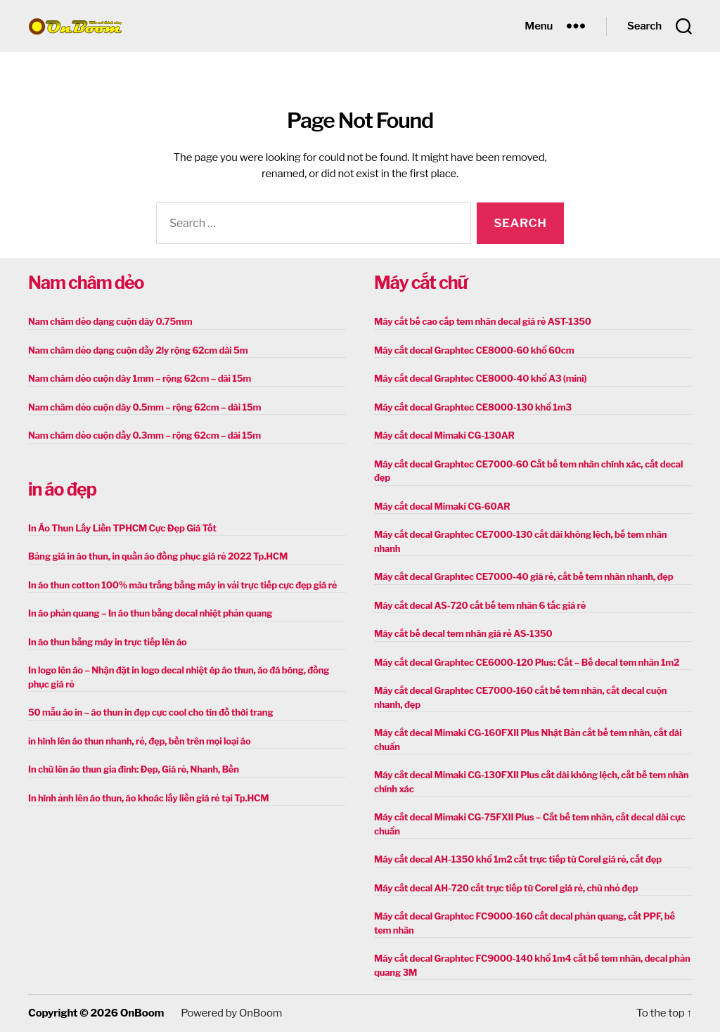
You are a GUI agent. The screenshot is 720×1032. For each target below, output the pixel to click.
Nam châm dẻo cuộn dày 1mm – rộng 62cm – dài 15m (139, 378)
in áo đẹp (62, 489)
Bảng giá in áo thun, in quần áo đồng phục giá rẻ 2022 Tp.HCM (158, 556)
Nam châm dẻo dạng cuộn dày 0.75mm (110, 321)
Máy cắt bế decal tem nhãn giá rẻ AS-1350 (463, 633)
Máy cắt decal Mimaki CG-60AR (442, 506)
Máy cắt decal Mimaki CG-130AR (444, 435)
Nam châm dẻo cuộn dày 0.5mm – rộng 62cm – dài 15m (144, 407)
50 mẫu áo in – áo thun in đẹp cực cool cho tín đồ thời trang (150, 712)
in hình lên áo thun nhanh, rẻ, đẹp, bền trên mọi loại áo (139, 741)
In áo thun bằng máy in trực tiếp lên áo (107, 641)
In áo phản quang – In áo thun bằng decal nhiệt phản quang (150, 613)
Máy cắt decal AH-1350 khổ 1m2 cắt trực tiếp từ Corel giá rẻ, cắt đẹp (518, 859)
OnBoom (142, 1013)
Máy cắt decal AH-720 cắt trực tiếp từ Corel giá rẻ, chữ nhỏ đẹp (506, 888)
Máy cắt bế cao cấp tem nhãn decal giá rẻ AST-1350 (482, 321)
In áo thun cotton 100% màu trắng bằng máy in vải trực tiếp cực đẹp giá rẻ (182, 585)
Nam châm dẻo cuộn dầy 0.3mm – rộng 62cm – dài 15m (144, 435)
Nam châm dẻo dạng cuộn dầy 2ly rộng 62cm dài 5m (138, 350)
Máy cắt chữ (420, 282)
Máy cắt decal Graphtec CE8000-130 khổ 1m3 (473, 407)
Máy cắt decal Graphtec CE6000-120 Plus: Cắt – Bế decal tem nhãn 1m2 (526, 662)
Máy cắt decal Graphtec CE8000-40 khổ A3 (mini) (480, 378)
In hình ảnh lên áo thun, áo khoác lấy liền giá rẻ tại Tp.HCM (148, 798)
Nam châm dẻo (85, 282)
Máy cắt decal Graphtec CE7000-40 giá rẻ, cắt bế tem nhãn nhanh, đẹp (523, 576)
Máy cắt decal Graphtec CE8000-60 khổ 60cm (474, 350)
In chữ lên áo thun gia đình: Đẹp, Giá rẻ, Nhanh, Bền (133, 769)
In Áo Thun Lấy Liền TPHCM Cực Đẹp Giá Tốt (122, 528)
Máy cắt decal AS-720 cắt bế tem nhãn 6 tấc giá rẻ (480, 605)
